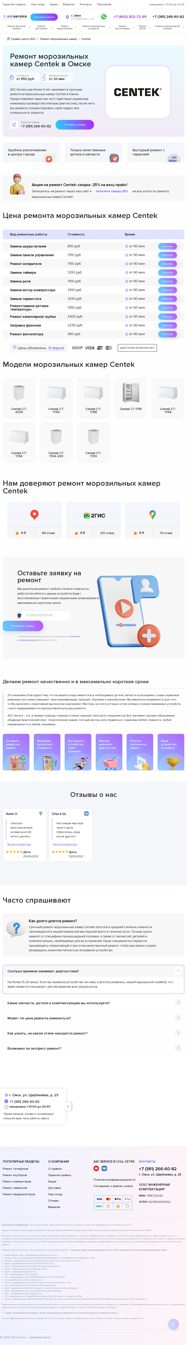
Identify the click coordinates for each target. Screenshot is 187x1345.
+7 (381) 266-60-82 (168, 17)
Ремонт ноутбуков (15, 1175)
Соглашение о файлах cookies (113, 1186)
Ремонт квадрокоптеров (19, 1194)
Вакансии (69, 4)
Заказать (167, 246)
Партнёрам (104, 4)
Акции (53, 4)
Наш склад (37, 4)
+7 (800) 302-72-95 (130, 17)
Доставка (54, 1188)
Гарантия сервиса (14, 4)
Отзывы (53, 1201)
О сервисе (55, 1169)
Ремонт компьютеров (17, 1181)
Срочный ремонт (42, 17)
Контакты (86, 4)
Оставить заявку (74, 124)
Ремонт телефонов (15, 1169)
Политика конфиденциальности (114, 1180)
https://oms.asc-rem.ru (19, 1318)
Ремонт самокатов (15, 1188)
